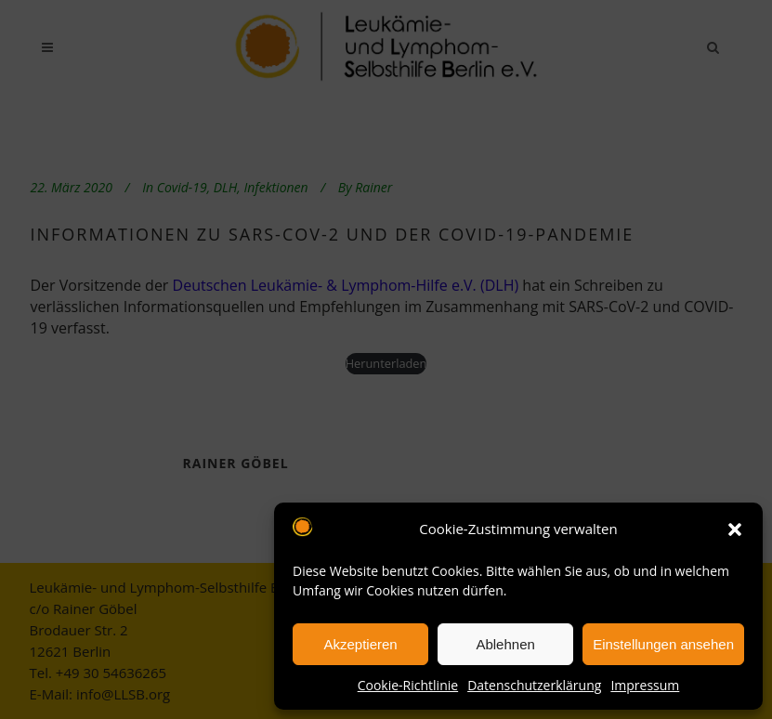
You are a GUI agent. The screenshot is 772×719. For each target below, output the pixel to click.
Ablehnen (505, 644)
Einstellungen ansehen (663, 644)
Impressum (644, 685)
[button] (735, 529)
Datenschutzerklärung (534, 685)
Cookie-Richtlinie (408, 685)
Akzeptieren (360, 644)
